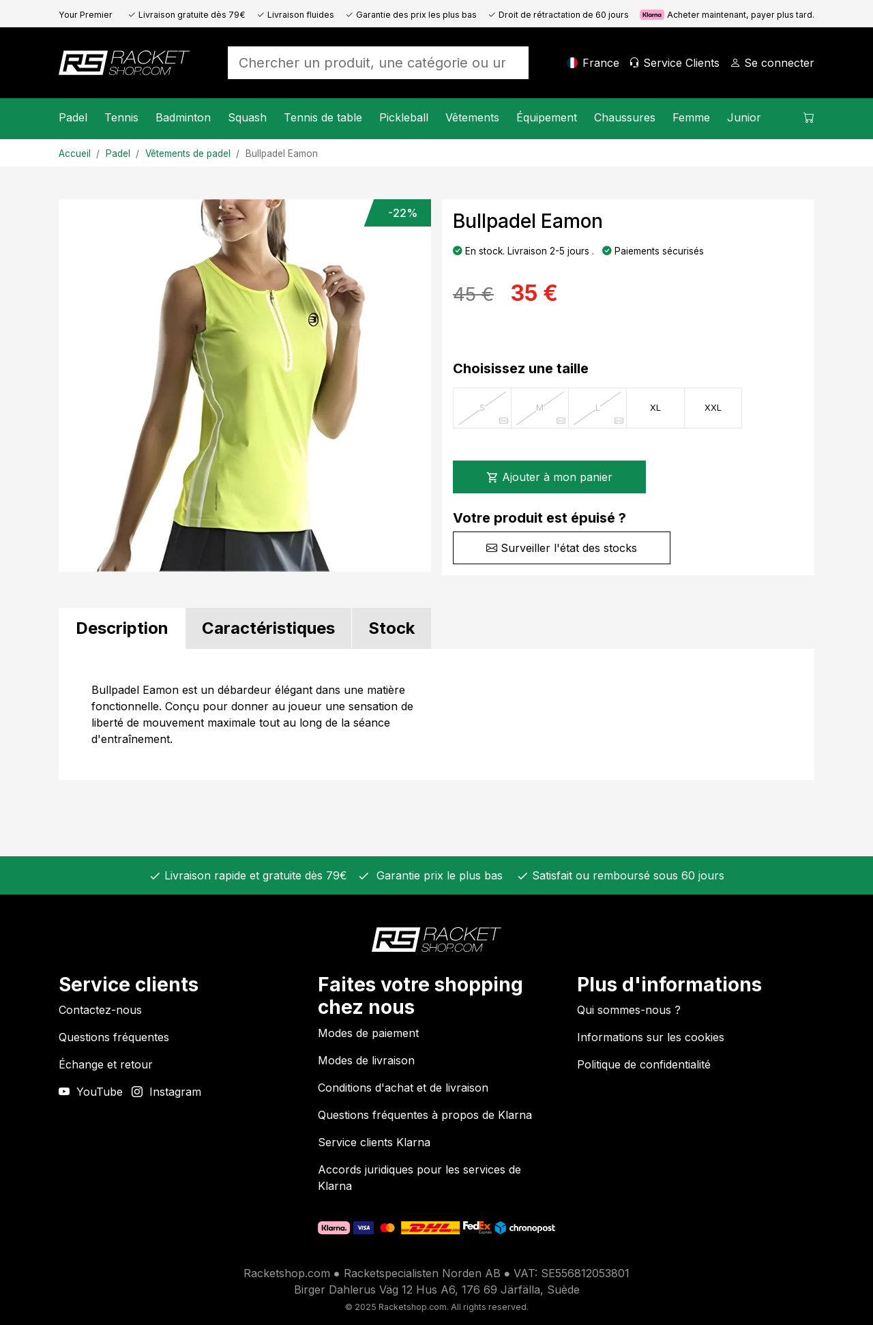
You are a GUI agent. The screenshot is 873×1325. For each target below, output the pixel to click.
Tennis (121, 117)
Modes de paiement (368, 1033)
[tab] (122, 629)
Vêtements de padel (188, 153)
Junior (744, 117)
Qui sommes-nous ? (629, 1010)
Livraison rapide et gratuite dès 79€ (254, 875)
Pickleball (403, 117)
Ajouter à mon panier (549, 477)
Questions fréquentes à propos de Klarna (425, 1115)
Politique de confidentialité (644, 1064)
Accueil (75, 153)
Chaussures (624, 117)
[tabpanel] (436, 714)
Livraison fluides (295, 15)
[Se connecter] (772, 63)
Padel (73, 117)
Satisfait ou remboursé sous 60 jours (626, 875)
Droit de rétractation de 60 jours (558, 15)
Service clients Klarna (374, 1142)
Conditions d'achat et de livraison (403, 1087)
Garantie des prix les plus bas (411, 15)
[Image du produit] (245, 385)
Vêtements (472, 117)
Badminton (183, 117)
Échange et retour (106, 1064)
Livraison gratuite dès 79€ (187, 15)
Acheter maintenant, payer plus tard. (727, 15)
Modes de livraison (366, 1060)
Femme (691, 117)
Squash (247, 117)
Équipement (546, 117)
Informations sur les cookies (650, 1037)
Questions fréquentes (114, 1037)
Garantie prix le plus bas (436, 875)
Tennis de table (323, 117)
